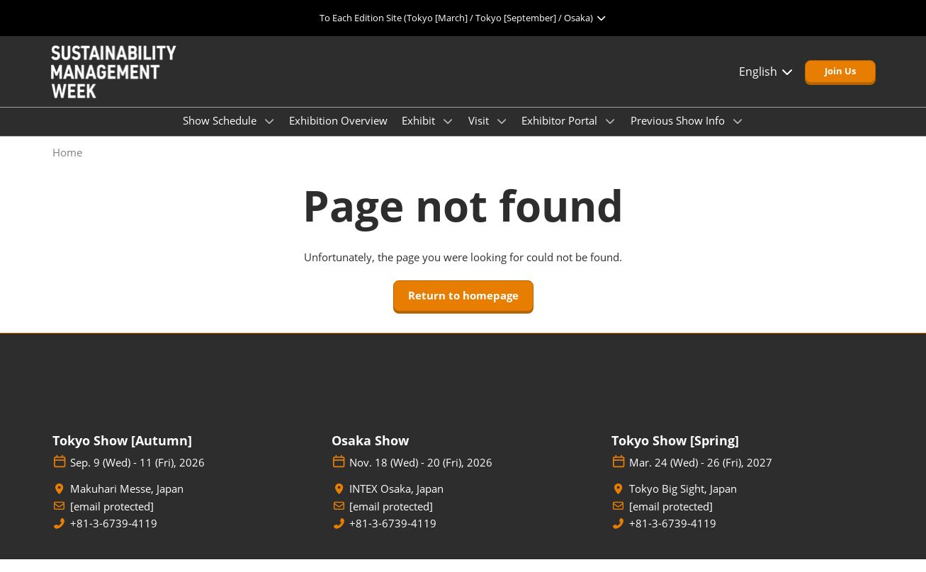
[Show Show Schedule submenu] (269, 134)
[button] (840, 85)
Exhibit (420, 134)
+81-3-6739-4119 (113, 536)
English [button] (766, 85)
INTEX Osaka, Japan (396, 501)
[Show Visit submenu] (501, 134)
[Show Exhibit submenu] (447, 134)
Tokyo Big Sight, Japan (683, 501)
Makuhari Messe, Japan (126, 501)
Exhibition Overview (338, 134)
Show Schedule (221, 134)
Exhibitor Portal (560, 134)
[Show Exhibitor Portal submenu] (610, 134)
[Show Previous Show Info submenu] (737, 134)
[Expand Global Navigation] (463, 17)
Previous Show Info (679, 134)
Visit (480, 134)
